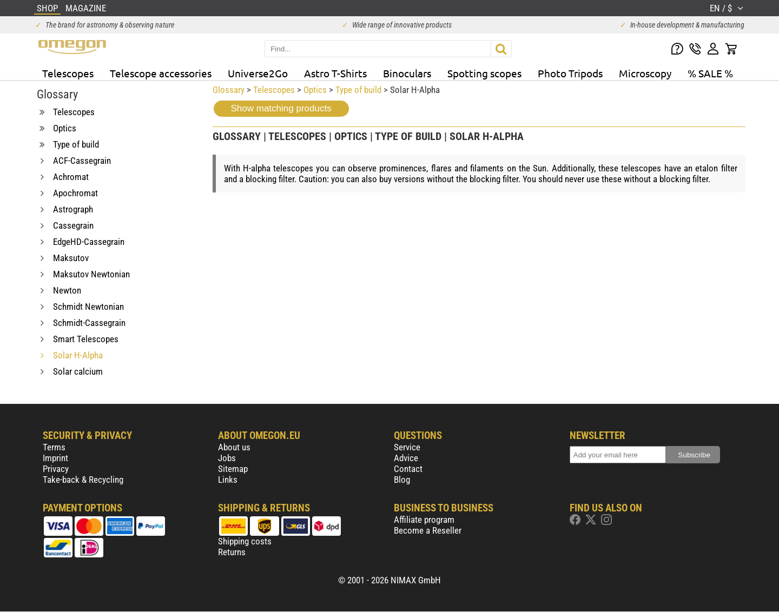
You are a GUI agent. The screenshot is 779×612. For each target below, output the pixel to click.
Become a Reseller (427, 530)
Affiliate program (424, 519)
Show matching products (281, 108)
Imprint (55, 458)
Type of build (358, 89)
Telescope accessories (161, 72)
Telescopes (68, 72)
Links (227, 479)
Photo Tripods (570, 72)
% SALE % (710, 72)
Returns (232, 552)
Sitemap (233, 468)
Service (407, 447)
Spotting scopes (484, 72)
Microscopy (645, 72)
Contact (408, 468)
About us (234, 447)
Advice (406, 458)
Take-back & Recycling (83, 479)
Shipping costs (245, 541)
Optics (315, 89)
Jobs (227, 458)
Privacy (56, 468)
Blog (402, 479)
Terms (54, 447)
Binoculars (407, 72)
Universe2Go (258, 72)
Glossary (229, 89)
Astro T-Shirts (335, 72)
